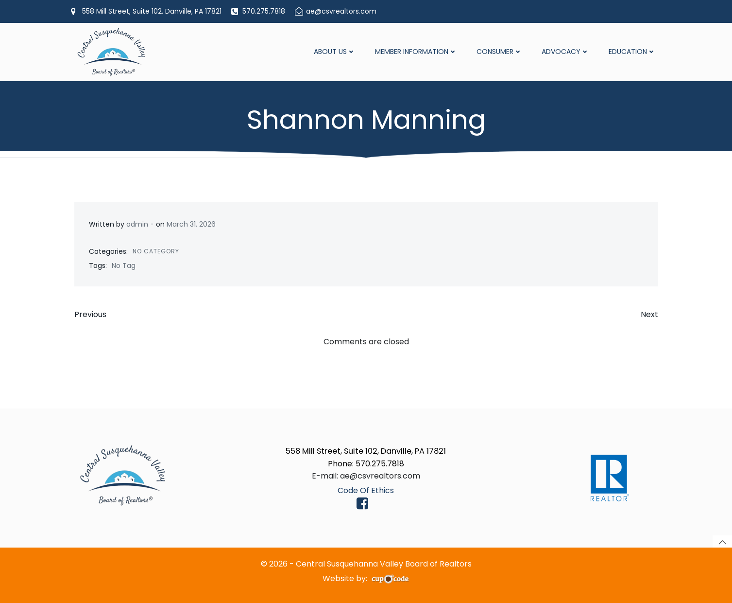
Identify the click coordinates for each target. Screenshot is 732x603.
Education (632, 51)
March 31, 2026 (191, 224)
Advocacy (565, 51)
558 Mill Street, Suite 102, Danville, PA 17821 (366, 451)
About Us (335, 51)
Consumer (499, 51)
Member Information (416, 51)
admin (137, 224)
